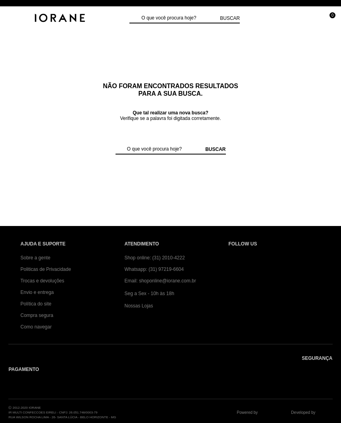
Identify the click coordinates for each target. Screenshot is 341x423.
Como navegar (36, 327)
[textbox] (178, 18)
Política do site (35, 304)
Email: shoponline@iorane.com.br (160, 281)
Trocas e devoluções (42, 281)
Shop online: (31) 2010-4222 (154, 258)
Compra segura (36, 315)
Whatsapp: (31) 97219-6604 (153, 269)
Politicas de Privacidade (45, 269)
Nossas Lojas (138, 306)
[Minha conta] (275, 19)
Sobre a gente (35, 258)
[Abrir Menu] (14, 19)
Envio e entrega (37, 292)
